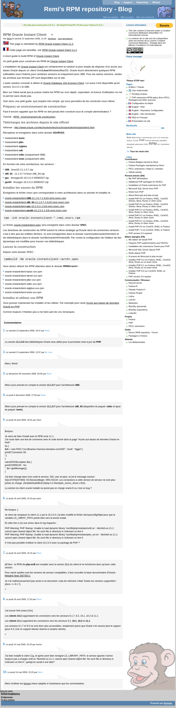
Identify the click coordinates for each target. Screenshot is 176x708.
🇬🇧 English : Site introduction (141, 114)
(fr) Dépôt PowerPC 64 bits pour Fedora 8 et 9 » (80, 25)
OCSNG (135, 141)
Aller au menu (127, 17)
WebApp (130, 147)
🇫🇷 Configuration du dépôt (140, 103)
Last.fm (131, 300)
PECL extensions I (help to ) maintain (145, 169)
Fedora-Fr (133, 286)
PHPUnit (148, 141)
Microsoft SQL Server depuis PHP (144, 250)
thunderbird (165, 144)
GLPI (155, 138)
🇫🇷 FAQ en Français (137, 117)
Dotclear (168, 703)
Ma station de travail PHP (140, 239)
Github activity (135, 172)
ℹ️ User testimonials (138, 90)
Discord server (135, 283)
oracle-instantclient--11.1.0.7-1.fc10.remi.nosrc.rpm (35, 198)
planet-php (155, 141)
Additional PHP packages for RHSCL (145, 182)
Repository (142, 2)
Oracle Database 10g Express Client (63, 83)
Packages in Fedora (137, 336)
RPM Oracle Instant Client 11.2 (56, 44)
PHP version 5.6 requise (139, 276)
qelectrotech (139, 144)
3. (4, 373)
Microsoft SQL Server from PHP (143, 188)
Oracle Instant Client (47, 56)
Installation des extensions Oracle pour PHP (148, 246)
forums (27, 683)
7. (4, 552)
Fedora (131, 319)
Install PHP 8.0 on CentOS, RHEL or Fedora (149, 226)
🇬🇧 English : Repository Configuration (145, 110)
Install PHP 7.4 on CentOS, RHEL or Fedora (149, 230)
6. (4, 498)
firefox (138, 138)
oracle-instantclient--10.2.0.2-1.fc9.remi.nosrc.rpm (34, 206)
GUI (158, 138)
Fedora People (135, 293)
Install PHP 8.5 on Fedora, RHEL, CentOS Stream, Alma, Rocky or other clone (148, 199)
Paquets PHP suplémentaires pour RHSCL (148, 243)
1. (4, 330)
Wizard (156, 2)
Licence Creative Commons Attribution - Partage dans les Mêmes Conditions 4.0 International (147, 43)
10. (5, 672)
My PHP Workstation (138, 178)
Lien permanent (65, 38)
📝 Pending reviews (137, 94)
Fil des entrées (8, 700)
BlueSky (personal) (137, 306)
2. (4, 352)
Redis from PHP (135, 192)
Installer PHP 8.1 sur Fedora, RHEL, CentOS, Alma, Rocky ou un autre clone (149, 266)
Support (127, 2)
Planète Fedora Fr (136, 289)
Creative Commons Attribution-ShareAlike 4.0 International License (149, 32)
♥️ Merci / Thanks (136, 87)
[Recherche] (143, 128)
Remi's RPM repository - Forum (143, 332)
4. (4, 394)
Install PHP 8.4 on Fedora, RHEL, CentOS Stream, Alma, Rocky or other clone (148, 205)
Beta (129, 137)
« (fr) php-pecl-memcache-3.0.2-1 (38, 25)
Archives (52, 38)
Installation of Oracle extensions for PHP (147, 185)
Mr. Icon (48, 352)
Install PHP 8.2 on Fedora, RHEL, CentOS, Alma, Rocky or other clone (148, 216)
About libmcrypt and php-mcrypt (143, 195)
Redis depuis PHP (137, 253)
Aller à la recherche (145, 17)
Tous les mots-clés (139, 151)
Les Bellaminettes (136, 342)
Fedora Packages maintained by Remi (146, 165)
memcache (164, 138)
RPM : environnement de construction (34, 116)
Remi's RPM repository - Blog (88, 9)
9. (4, 644)
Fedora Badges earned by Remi (143, 162)
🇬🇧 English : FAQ (136, 107)
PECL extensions (136, 326)
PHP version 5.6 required (140, 233)
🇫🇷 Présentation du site (139, 121)
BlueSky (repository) (137, 310)
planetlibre (163, 141)
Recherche (131, 125)
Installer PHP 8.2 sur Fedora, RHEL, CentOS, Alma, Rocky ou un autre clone (149, 261)
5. (4, 419)
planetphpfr (130, 144)
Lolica (131, 296)
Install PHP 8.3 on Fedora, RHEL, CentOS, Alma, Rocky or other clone (148, 211)
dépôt (133, 138)
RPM (153, 144)
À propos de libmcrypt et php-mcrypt (145, 256)
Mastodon (133, 303)
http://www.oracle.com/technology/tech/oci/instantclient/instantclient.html (54, 127)
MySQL (129, 141)
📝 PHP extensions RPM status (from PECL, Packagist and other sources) (149, 98)
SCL (158, 144)
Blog (117, 2)
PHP (142, 140)
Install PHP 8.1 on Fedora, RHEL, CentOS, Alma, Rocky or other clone (148, 222)
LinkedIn (132, 313)
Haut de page (6, 691)
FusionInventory (146, 138)
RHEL (146, 144)
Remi (9, 38)
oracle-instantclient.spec (27, 225)
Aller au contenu (110, 17)
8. (4, 599)
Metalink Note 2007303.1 (17, 575)
